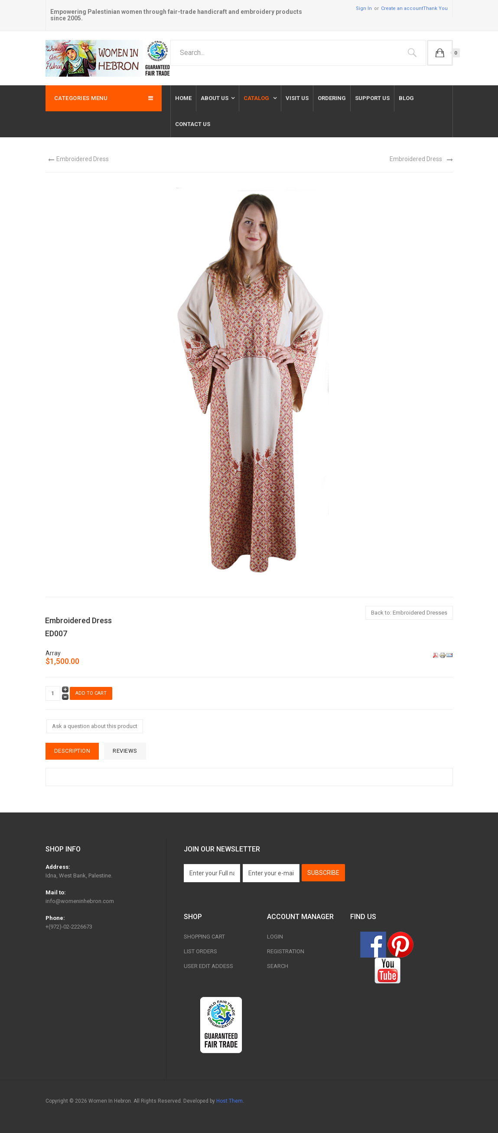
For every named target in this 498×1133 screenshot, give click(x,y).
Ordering (332, 98)
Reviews (125, 751)
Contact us (192, 124)
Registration (285, 951)
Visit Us (297, 98)
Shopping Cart (204, 936)
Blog (406, 98)
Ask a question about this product (94, 726)
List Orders (200, 951)
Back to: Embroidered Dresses (409, 612)
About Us (214, 98)
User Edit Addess (208, 966)
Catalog (257, 98)
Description (72, 751)
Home (183, 98)
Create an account (402, 8)
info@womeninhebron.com (80, 901)
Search (277, 966)
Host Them (229, 1101)
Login (275, 936)
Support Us (372, 98)
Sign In (364, 8)
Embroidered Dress (82, 158)
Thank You (435, 8)
